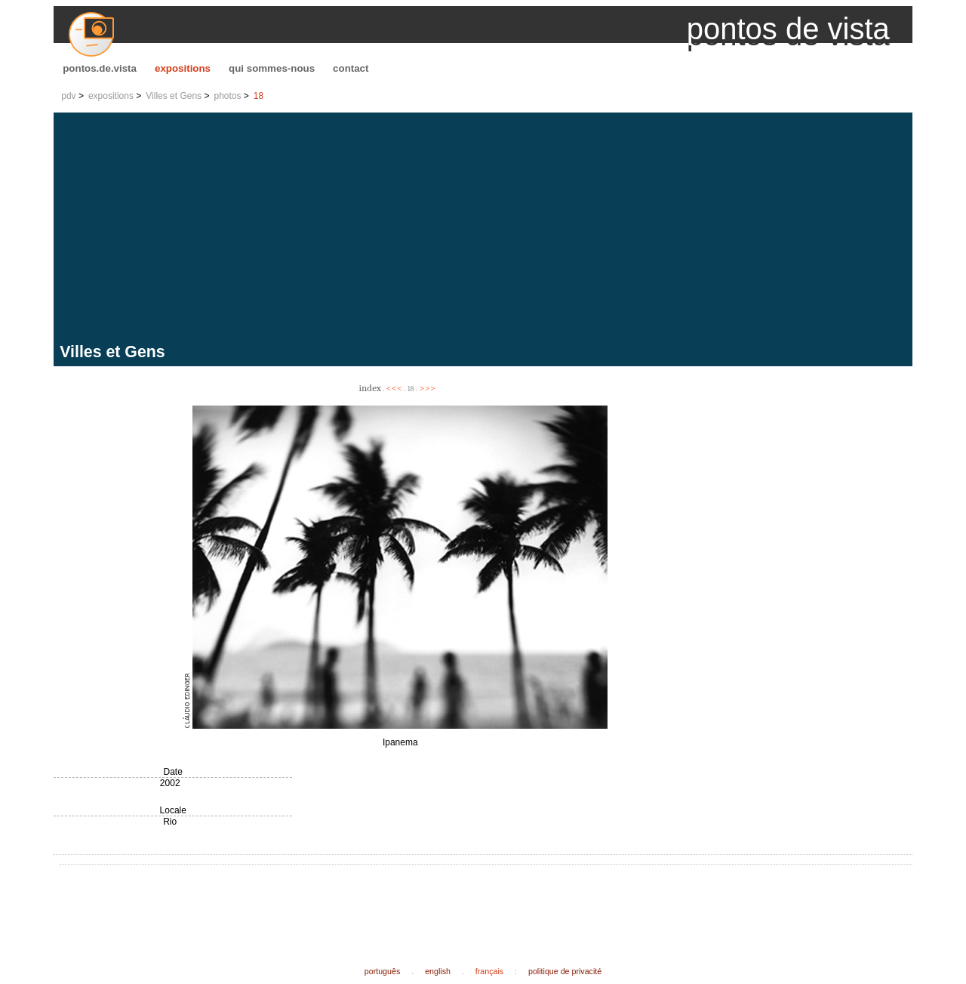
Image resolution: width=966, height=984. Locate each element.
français (489, 971)
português (382, 971)
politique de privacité (564, 971)
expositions (183, 68)
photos (227, 96)
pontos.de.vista (100, 68)
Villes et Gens (174, 96)
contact (350, 68)
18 (258, 96)
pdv (68, 96)
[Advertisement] (486, 229)
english (438, 971)
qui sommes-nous (272, 68)
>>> (427, 387)
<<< (394, 387)
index (370, 387)
